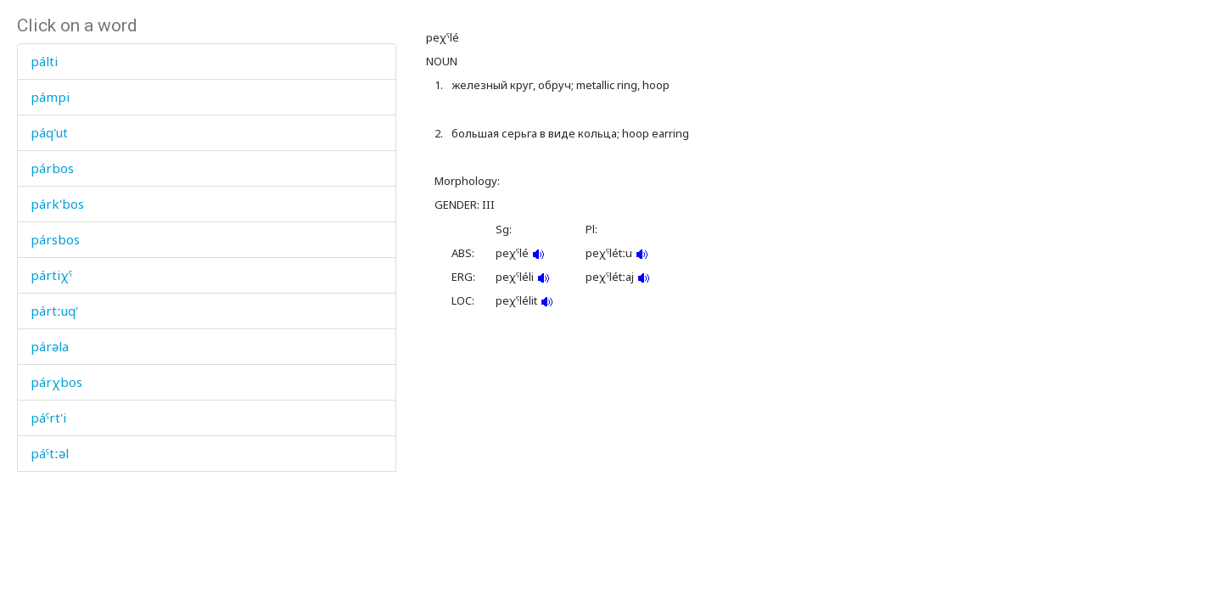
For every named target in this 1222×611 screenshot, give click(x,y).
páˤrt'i (48, 417)
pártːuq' (54, 310)
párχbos (56, 381)
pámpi (50, 96)
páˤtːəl (50, 453)
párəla (50, 346)
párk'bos (57, 203)
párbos (52, 168)
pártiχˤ (51, 274)
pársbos (55, 239)
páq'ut (49, 132)
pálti (44, 61)
